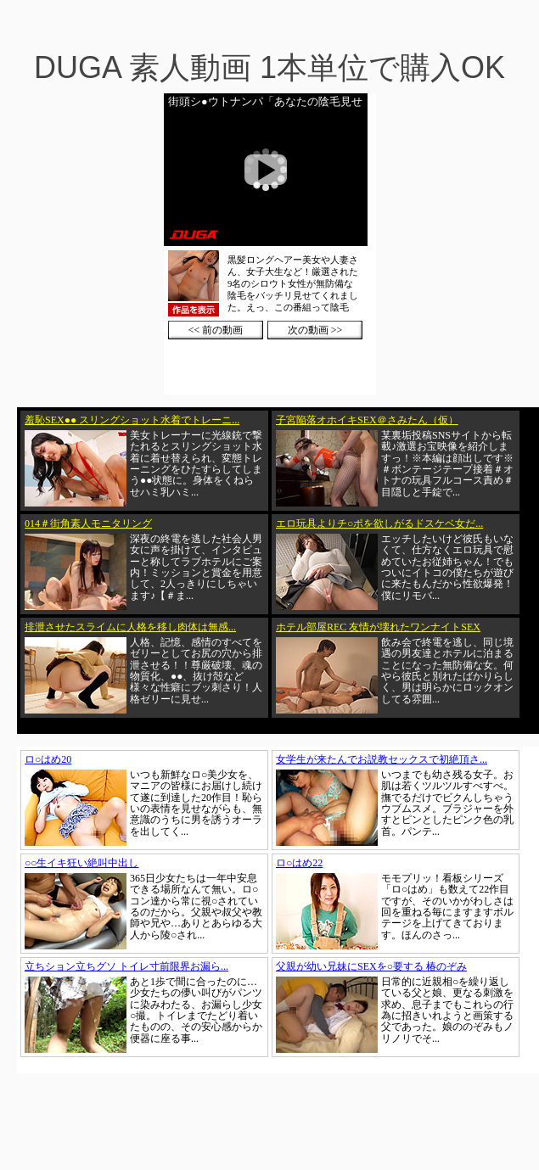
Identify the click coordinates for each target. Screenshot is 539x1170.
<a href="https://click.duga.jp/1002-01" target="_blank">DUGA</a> (270, 244)
